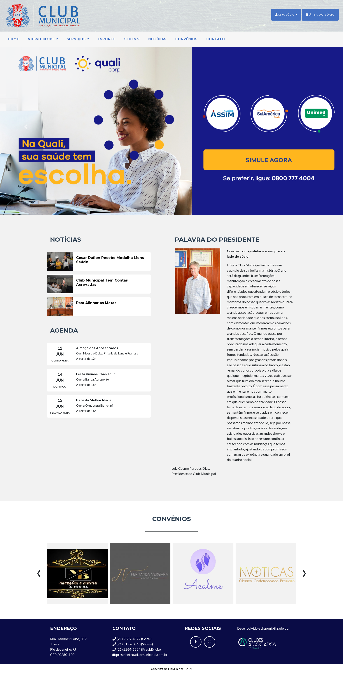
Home (13, 39)
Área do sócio (320, 14)
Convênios (186, 39)
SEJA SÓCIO (285, 14)
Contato (215, 39)
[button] (25, 127)
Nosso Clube (43, 39)
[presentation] (39, 571)
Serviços (78, 39)
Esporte (107, 39)
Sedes (132, 39)
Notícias (157, 39)
